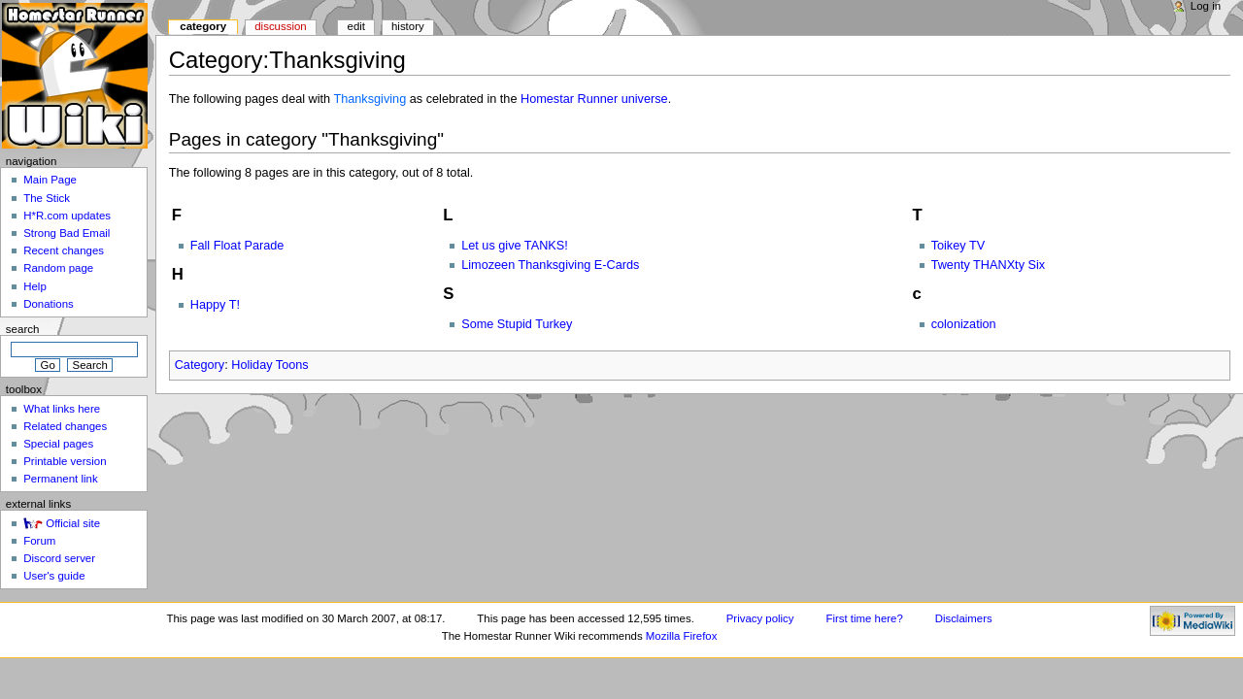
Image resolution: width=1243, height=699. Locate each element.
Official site (73, 523)
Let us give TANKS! (514, 245)
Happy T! (215, 305)
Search (23, 329)
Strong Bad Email (66, 233)
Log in (1206, 6)
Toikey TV (958, 245)
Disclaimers (963, 618)
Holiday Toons (269, 365)
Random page (58, 268)
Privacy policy (760, 618)
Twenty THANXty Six (988, 265)
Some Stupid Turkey (516, 324)
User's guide (53, 576)
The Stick (46, 198)
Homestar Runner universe (594, 99)
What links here (61, 409)
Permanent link (60, 478)
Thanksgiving (369, 99)
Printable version (64, 461)
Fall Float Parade (237, 245)
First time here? (863, 618)
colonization (963, 324)
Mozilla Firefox (682, 636)
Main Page (50, 179)
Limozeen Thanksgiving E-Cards (550, 265)
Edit (356, 26)
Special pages (58, 443)
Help (35, 286)
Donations (48, 304)
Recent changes (63, 250)
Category (199, 365)
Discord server (59, 558)
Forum (39, 541)
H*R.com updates (67, 215)
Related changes (65, 426)
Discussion (280, 26)
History (407, 26)
